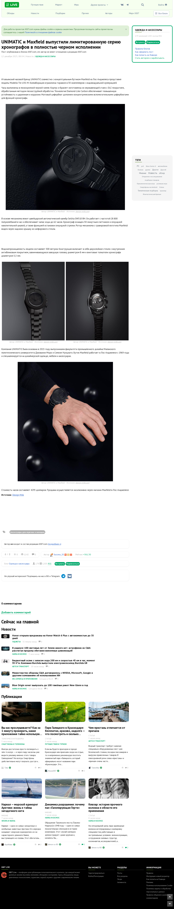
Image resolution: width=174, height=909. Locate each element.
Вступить (59, 563)
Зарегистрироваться (96, 873)
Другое (155, 169)
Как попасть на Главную (146, 55)
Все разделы (122, 876)
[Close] (126, 29)
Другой (163, 170)
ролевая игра (162, 184)
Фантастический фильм (152, 194)
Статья (161, 187)
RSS (49, 563)
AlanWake (8, 844)
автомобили (162, 166)
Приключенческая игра (146, 184)
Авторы (108, 13)
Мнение (142, 173)
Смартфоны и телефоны (13, 744)
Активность (121, 882)
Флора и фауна (8, 821)
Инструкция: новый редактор (157, 876)
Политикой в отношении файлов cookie (43, 32)
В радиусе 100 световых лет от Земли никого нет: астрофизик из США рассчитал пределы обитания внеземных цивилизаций (51, 649)
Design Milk (18, 494)
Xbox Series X (151, 166)
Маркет (58, 4)
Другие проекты (100, 4)
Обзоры (10, 13)
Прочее (85, 13)
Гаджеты (16, 642)
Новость (152, 173)
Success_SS (59, 554)
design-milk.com (82, 211)
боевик (140, 170)
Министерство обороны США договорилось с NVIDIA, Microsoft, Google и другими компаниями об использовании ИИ (52, 674)
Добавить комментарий (16, 612)
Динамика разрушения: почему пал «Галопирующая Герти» (65, 806)
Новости (35, 13)
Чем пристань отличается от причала (106, 729)
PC (138, 166)
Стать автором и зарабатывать (149, 58)
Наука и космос (19, 654)
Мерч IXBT (134, 13)
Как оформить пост (144, 51)
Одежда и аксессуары (45, 56)
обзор (162, 173)
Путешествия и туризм (56, 744)
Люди (119, 879)
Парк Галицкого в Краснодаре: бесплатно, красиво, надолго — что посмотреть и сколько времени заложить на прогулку (65, 732)
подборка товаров (152, 180)
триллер (163, 191)
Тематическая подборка (148, 190)
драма (147, 170)
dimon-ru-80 (53, 844)
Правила (149, 873)
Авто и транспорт (20, 666)
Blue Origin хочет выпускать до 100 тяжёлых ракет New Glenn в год (50, 685)
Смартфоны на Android (148, 187)
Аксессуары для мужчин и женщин (27, 532)
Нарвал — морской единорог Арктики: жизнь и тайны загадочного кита (19, 808)
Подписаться (72, 563)
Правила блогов (142, 48)
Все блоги (161, 13)
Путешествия (37, 4)
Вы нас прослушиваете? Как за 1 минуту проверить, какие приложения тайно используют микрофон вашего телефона (21, 732)
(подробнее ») (54, 544)
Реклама (149, 882)
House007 (52, 771)
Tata (6, 767)
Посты (119, 873)
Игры (76, 4)
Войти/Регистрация (96, 876)
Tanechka (95, 767)
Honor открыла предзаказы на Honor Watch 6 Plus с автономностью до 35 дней (53, 637)
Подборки (60, 13)
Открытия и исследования (152, 177)
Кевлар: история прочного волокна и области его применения (105, 808)
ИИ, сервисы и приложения (24, 679)
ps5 (142, 166)
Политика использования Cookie (159, 885)
